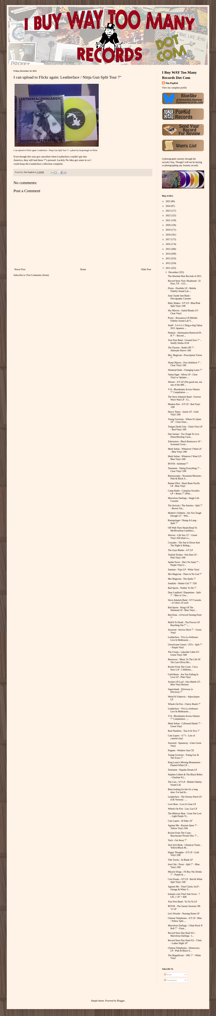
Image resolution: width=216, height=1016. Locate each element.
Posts (168, 974)
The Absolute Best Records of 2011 (184, 276)
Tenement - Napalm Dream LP (182, 770)
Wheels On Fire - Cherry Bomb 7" (184, 704)
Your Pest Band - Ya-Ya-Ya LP (182, 901)
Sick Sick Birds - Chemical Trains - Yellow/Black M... (184, 846)
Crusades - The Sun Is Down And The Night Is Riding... (184, 544)
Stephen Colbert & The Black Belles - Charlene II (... (185, 776)
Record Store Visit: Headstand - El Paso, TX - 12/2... (184, 282)
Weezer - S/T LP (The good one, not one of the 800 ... (185, 383)
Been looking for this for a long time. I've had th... (183, 791)
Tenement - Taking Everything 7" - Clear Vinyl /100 (184, 469)
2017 (168, 239)
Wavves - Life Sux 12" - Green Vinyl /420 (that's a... (182, 536)
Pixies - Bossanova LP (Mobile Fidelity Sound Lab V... (182, 319)
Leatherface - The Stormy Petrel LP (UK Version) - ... (184, 798)
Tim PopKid (171, 83)
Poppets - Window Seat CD (181, 750)
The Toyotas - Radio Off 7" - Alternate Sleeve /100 (181, 349)
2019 (168, 230)
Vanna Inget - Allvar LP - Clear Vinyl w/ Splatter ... (182, 376)
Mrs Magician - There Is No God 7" (185, 574)
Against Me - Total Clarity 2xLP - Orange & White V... (184, 888)
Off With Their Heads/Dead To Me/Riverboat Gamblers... (182, 529)
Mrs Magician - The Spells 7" (182, 579)
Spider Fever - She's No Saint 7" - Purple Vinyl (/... (184, 563)
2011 (168, 268)
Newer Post (19, 269)
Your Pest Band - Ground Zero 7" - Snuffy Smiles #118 (184, 341)
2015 (168, 249)
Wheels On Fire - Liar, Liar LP (182, 809)
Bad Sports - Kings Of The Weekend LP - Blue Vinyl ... (182, 609)
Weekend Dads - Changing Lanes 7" (185, 370)
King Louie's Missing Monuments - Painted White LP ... (184, 764)
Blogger (120, 1000)
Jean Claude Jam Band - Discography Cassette (179, 297)
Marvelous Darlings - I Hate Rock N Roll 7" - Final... (185, 927)
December (173, 272)
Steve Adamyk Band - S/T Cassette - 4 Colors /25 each (184, 601)
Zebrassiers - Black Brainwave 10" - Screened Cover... (185, 443)
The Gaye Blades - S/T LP (180, 550)
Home (83, 269)
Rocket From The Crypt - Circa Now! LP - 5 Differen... (183, 668)
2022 (168, 215)
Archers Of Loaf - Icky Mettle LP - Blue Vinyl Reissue (184, 683)
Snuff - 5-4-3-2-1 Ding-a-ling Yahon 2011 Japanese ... (185, 327)
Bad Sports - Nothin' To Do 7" (182, 588)
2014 (168, 253)
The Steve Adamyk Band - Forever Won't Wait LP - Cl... (184, 398)
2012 (168, 263)
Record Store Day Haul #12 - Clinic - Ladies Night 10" (185, 942)
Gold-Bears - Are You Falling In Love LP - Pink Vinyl (183, 676)
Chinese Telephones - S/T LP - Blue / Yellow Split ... (185, 919)
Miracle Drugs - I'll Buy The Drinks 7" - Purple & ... (185, 873)
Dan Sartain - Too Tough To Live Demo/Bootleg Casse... (183, 435)
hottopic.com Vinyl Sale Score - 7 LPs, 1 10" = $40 (184, 895)
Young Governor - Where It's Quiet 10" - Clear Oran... (184, 420)
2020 (168, 225)
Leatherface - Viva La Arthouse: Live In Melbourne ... (183, 638)
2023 (168, 211)
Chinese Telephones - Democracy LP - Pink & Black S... (184, 949)
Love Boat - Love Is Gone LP (182, 804)
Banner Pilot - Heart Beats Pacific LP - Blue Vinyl (184, 484)
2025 (168, 201)
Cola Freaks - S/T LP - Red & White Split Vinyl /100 (185, 880)
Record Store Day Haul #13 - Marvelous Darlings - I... (182, 934)
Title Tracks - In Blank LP (180, 860)
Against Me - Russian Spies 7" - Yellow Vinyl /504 (183, 827)
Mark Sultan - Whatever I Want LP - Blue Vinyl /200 (185, 457)
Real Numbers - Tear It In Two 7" (184, 731)
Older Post (146, 269)
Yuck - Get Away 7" (177, 840)
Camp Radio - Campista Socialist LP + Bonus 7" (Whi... (183, 492)
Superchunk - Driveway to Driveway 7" (180, 690)
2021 (168, 220)
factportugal (84, 150)
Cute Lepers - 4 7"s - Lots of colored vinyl (181, 737)
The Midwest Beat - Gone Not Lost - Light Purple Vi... (184, 815)
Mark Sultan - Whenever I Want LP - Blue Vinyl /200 (184, 450)
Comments (170, 980)
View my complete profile (174, 87)
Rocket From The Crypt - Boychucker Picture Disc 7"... (183, 834)
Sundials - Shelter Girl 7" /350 (182, 583)
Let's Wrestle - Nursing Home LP (183, 913)
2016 (168, 244)
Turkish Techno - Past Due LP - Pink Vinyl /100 (183, 556)
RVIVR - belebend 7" (178, 463)
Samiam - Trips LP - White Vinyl (183, 569)
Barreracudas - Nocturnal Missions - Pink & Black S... (185, 477)
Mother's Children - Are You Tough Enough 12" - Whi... (184, 514)
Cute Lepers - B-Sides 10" (180, 821)
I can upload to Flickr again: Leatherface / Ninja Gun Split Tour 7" (41, 150)
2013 (168, 258)
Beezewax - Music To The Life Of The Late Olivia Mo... (184, 661)
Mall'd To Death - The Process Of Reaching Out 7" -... (184, 623)
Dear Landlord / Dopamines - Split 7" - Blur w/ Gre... (184, 594)
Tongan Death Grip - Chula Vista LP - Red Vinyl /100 (185, 428)
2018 (168, 234)
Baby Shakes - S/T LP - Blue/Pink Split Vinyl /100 (184, 304)
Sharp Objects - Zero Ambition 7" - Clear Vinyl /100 (184, 364)
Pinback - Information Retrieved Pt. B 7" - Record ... (185, 334)
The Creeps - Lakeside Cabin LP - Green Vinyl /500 (184, 653)
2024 (168, 206)
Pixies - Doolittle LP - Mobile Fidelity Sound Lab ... (182, 289)
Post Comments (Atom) (37, 275)
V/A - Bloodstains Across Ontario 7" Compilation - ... (184, 391)
